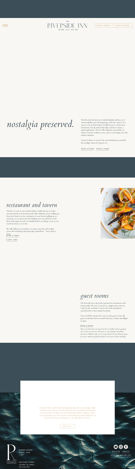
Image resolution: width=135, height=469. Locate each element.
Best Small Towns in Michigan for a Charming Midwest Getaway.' (69, 418)
